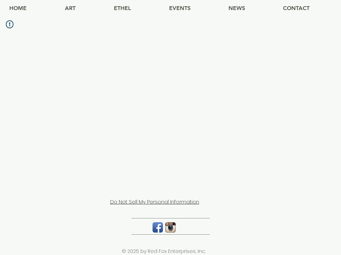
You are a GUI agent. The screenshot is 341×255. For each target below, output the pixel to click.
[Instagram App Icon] (170, 227)
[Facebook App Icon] (158, 227)
